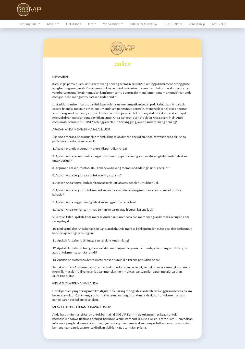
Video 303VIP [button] (111, 24)
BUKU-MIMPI (173, 24)
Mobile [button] (52, 24)
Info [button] (91, 24)
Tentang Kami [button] (28, 24)
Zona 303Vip (197, 24)
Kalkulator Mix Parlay (143, 24)
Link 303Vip (73, 24)
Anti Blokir (219, 24)
